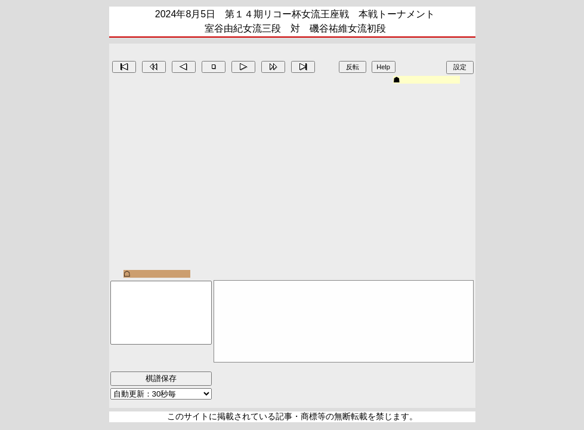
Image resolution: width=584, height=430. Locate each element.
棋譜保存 (161, 378)
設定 (459, 66)
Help (383, 66)
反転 (352, 66)
